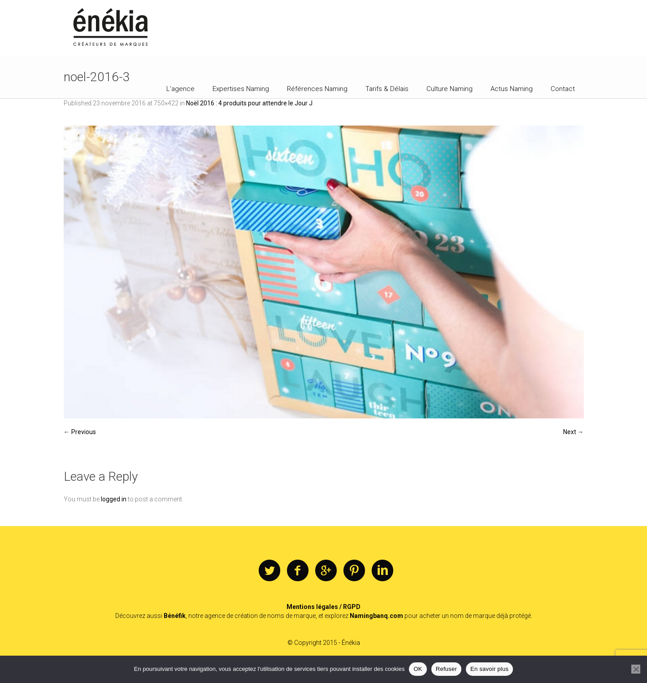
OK (417, 669)
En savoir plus (489, 669)
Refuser (446, 669)
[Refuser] (635, 669)
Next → (573, 431)
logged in (113, 499)
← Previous (80, 431)
